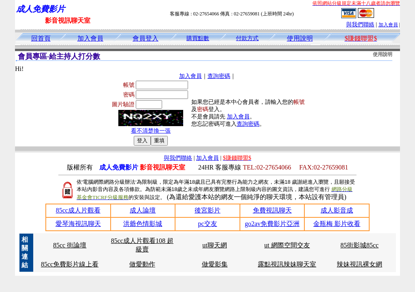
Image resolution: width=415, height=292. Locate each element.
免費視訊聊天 (272, 210)
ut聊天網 (214, 245)
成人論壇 (143, 210)
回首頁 (41, 38)
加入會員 (388, 25)
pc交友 (207, 223)
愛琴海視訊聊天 (78, 223)
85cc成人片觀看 (78, 210)
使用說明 (300, 38)
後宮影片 (207, 210)
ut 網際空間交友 (287, 245)
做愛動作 (142, 264)
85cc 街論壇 (69, 245)
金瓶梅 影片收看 (336, 223)
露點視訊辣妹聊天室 (287, 264)
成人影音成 (337, 210)
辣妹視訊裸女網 (359, 264)
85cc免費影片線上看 (69, 264)
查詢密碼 (219, 76)
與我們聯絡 (360, 24)
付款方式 (247, 38)
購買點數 (197, 38)
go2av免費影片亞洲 (272, 223)
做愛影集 (215, 264)
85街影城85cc (359, 245)
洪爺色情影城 (142, 223)
